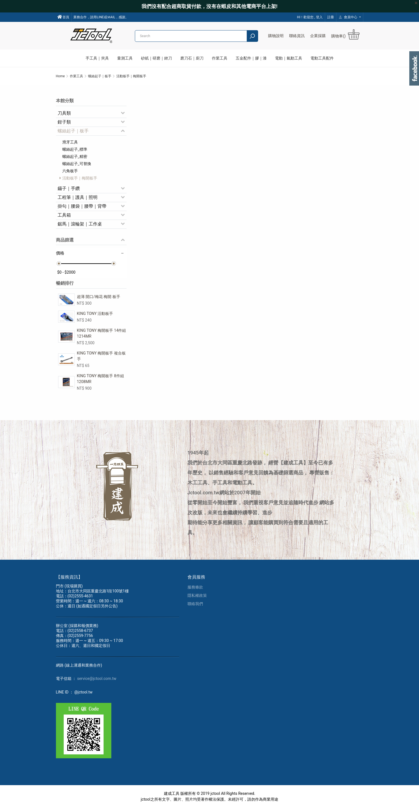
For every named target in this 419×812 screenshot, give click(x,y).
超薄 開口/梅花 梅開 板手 (98, 299)
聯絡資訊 (297, 36)
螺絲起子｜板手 (73, 134)
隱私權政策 (197, 599)
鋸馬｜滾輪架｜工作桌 (80, 227)
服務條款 (195, 591)
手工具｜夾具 (97, 58)
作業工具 (219, 58)
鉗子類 (64, 125)
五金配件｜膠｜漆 (251, 58)
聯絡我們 (195, 608)
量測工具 (125, 58)
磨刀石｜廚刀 (192, 58)
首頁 (63, 16)
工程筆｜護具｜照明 (77, 200)
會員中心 (348, 17)
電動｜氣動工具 (288, 58)
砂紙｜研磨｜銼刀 (156, 58)
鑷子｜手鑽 (69, 191)
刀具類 (64, 116)
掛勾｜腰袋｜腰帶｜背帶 (82, 209)
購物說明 (276, 36)
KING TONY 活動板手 (95, 316)
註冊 (330, 17)
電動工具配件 (322, 58)
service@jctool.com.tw (96, 682)
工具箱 (64, 218)
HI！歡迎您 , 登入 (309, 17)
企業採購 (318, 36)
